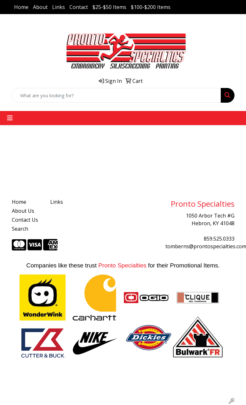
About (40, 7)
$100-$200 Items (151, 7)
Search (20, 228)
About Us (23, 210)
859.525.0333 (219, 238)
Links (58, 7)
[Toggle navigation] (10, 118)
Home (21, 7)
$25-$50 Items (109, 7)
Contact (78, 7)
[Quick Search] (116, 95)
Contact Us (25, 219)
